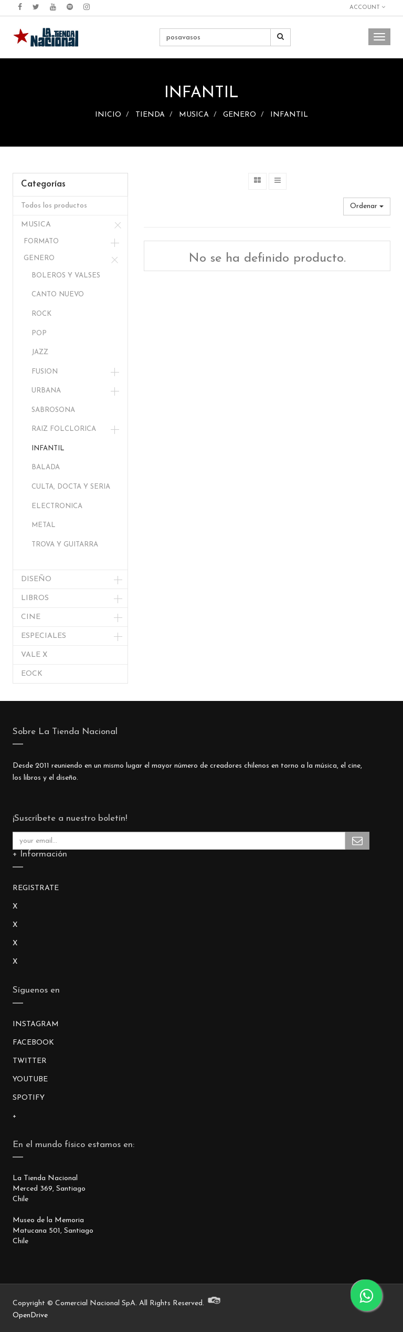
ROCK (41, 314)
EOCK (32, 674)
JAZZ (39, 352)
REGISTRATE (36, 888)
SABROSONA (53, 410)
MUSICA (194, 115)
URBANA (46, 390)
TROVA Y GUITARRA (64, 544)
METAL (43, 525)
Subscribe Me (357, 840)
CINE (30, 617)
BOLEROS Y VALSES (65, 275)
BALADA (45, 467)
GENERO (239, 115)
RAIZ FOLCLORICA (63, 429)
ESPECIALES (43, 636)
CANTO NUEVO (57, 294)
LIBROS (35, 598)
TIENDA (150, 115)
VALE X (34, 655)
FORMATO (41, 241)
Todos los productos (54, 206)
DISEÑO (36, 579)
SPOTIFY (29, 1098)
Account (367, 7)
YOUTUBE (30, 1079)
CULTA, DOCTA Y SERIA (70, 486)
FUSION (44, 371)
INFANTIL (289, 115)
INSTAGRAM (36, 1024)
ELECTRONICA (56, 506)
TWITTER (30, 1061)
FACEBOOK (33, 1043)
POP (39, 333)
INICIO (108, 115)
